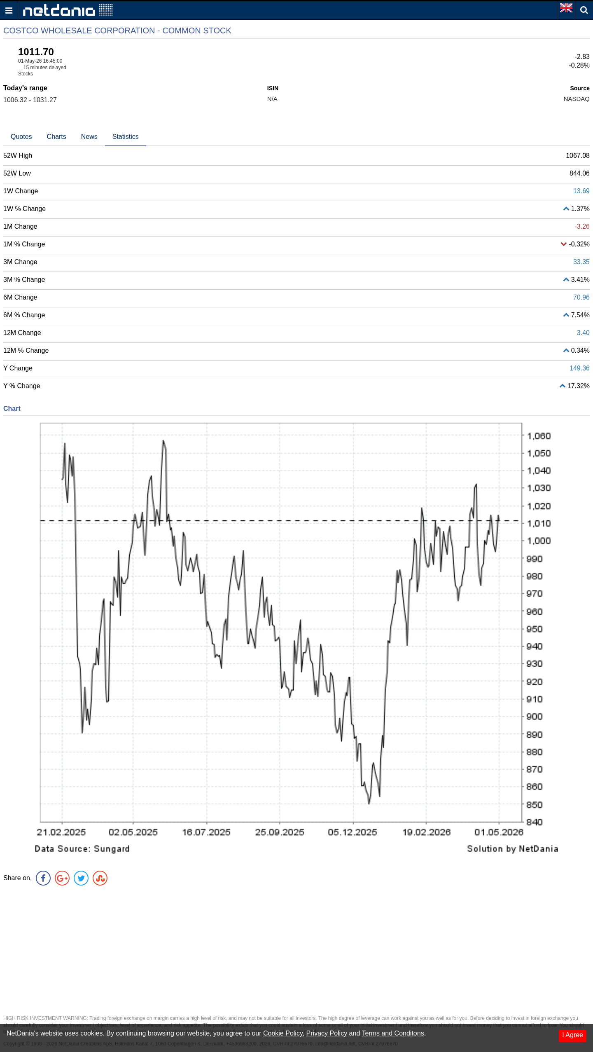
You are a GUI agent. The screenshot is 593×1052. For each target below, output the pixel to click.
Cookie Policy (283, 1033)
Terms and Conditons (393, 1033)
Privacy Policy (327, 1033)
